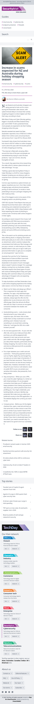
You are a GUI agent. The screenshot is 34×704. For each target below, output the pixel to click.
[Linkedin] (2, 692)
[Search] (15, 39)
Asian (4, 661)
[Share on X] (30, 435)
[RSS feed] (12, 692)
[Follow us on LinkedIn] (25, 429)
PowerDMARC (17, 701)
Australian (9, 661)
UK (27, 661)
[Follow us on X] (30, 429)
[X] (6, 692)
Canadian (17, 661)
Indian (23, 661)
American (5, 663)
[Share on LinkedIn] (25, 435)
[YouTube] (9, 692)
